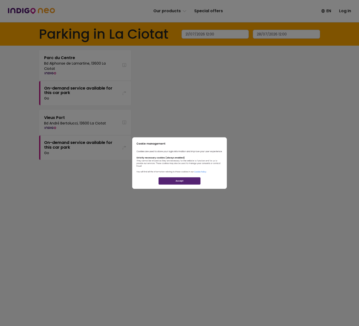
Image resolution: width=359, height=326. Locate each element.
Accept (179, 197)
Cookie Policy (218, 179)
